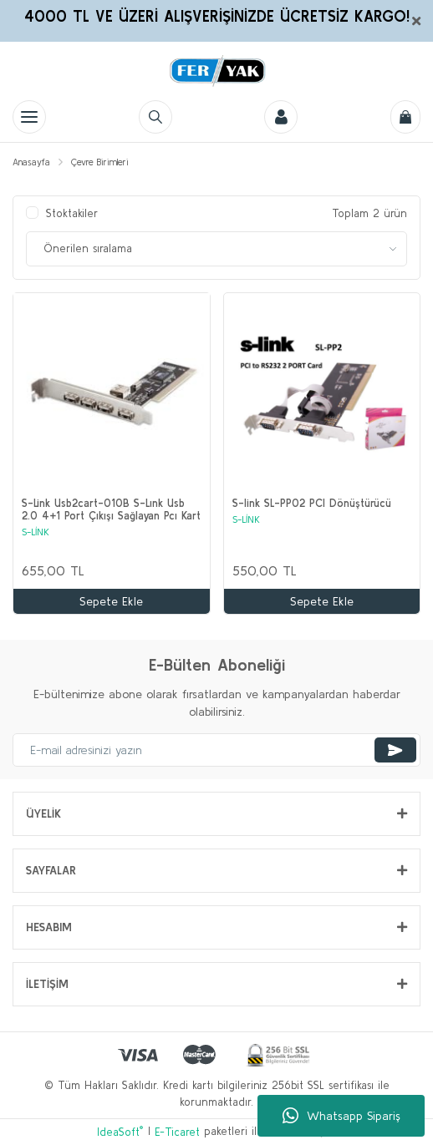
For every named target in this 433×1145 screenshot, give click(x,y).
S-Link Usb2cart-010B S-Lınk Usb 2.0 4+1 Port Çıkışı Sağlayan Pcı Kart (111, 509)
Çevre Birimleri (100, 162)
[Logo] (216, 71)
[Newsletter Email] (216, 750)
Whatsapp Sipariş (341, 1116)
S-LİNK (35, 531)
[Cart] (405, 117)
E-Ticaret (177, 1132)
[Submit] (395, 749)
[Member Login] (281, 117)
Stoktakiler (72, 213)
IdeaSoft (120, 1131)
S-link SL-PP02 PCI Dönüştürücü (311, 503)
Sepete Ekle (111, 601)
